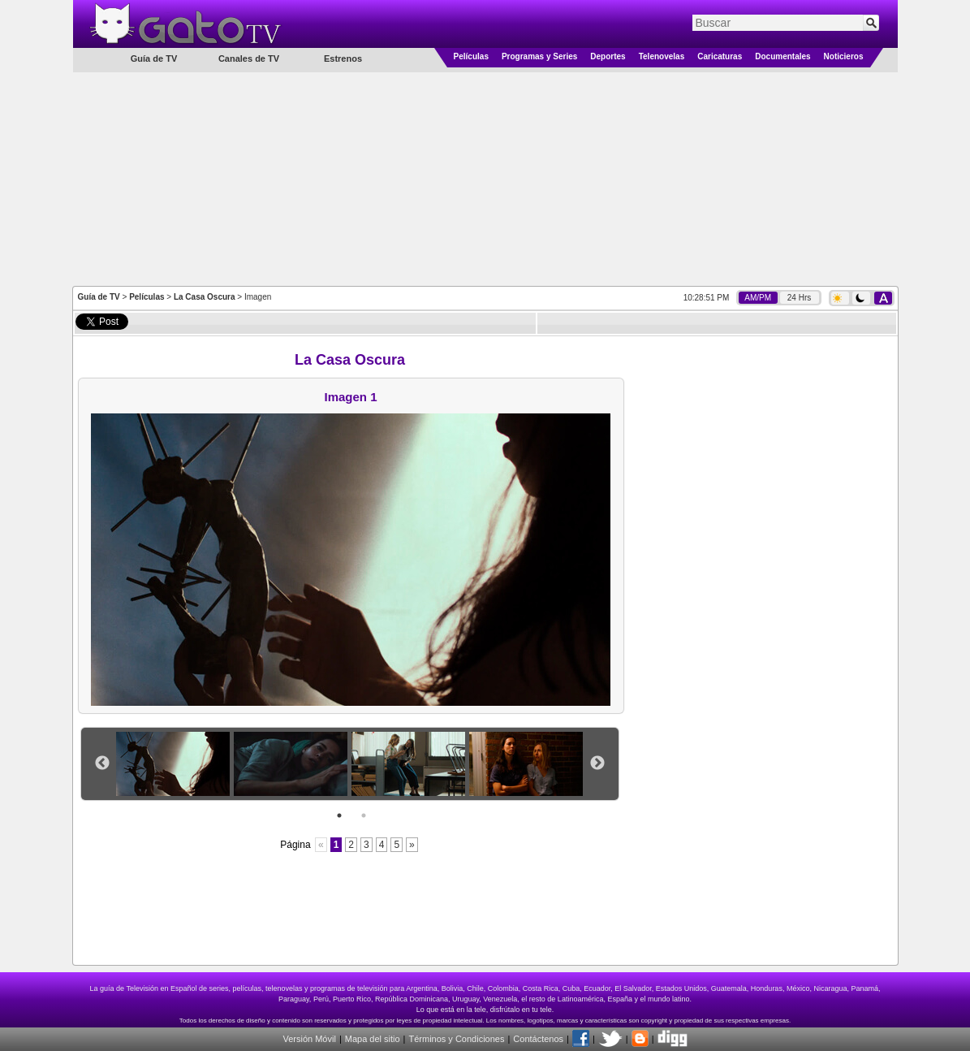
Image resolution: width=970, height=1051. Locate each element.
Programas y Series (539, 56)
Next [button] (597, 763)
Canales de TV (248, 58)
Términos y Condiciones (456, 1039)
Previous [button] (102, 763)
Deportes (607, 56)
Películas (471, 56)
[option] (175, 764)
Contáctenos (538, 1039)
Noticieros (844, 56)
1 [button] (339, 815)
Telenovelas (662, 56)
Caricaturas (719, 56)
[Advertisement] (485, 177)
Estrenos (343, 58)
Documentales (782, 56)
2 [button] (364, 815)
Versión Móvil (308, 1039)
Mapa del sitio (372, 1039)
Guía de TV (99, 296)
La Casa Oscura (204, 296)
